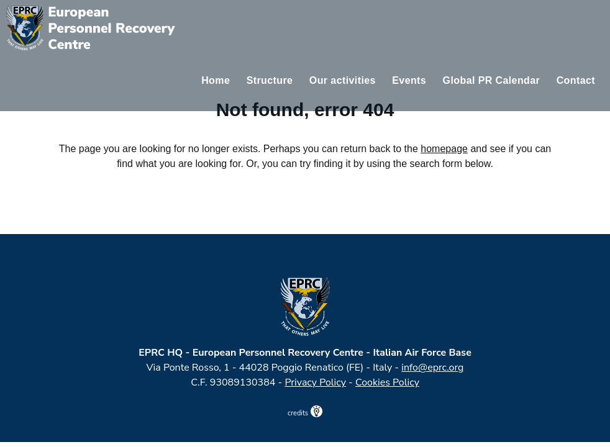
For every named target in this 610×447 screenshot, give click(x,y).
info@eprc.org (432, 367)
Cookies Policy (387, 382)
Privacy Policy (315, 382)
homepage (444, 148)
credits (305, 413)
